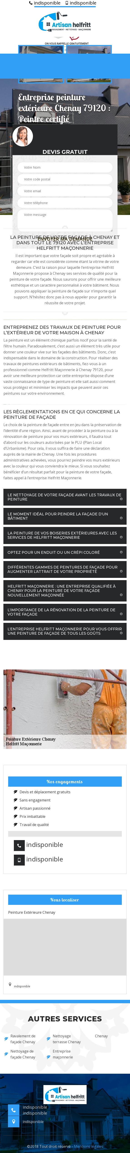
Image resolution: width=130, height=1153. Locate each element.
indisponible (44, 3)
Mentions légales (88, 1146)
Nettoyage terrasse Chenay (64, 1038)
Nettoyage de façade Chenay (20, 1054)
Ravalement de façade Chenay (20, 1038)
